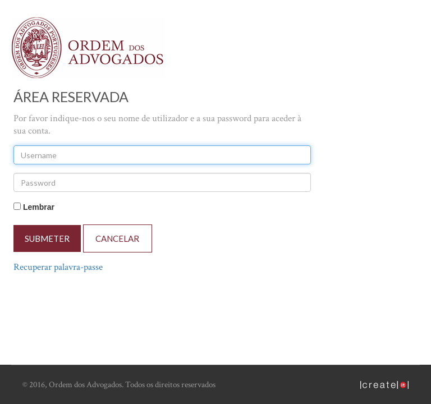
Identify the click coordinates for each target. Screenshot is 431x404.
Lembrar (38, 207)
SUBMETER (47, 238)
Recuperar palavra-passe (58, 267)
